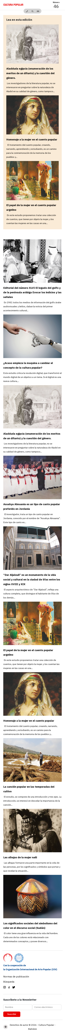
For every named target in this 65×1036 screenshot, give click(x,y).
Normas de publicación (16, 976)
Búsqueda (8, 981)
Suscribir (11, 1014)
